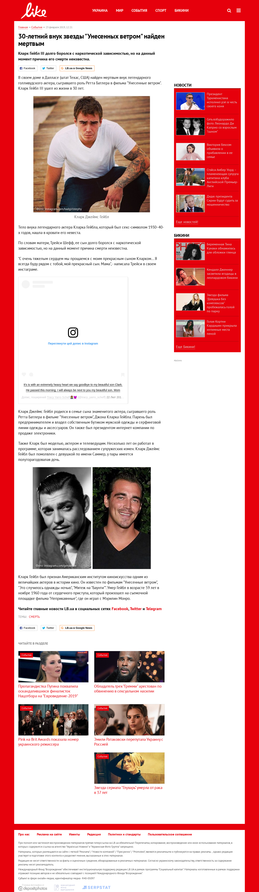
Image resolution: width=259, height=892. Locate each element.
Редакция (94, 834)
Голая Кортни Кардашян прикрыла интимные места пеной (222, 327)
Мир (119, 10)
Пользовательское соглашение (170, 834)
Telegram (154, 608)
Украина (100, 10)
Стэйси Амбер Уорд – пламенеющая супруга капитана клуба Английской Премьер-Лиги (223, 178)
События (139, 10)
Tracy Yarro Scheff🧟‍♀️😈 (62, 397)
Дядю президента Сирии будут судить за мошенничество (222, 200)
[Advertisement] (52, 780)
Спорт (160, 10)
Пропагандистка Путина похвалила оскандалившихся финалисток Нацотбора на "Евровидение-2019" (48, 691)
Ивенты (74, 834)
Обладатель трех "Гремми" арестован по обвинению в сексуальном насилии (127, 689)
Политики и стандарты (124, 834)
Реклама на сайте (49, 834)
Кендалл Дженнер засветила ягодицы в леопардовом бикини (222, 273)
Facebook (120, 608)
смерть (34, 617)
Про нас (24, 834)
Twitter (136, 608)
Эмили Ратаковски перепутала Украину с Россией (128, 742)
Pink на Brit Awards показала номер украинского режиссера (48, 742)
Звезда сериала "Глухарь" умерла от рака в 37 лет (128, 790)
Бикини (182, 10)
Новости (182, 85)
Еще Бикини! (185, 347)
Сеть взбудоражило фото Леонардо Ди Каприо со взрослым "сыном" (222, 125)
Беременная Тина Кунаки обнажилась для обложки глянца (221, 248)
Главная (23, 27)
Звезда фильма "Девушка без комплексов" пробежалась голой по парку (221, 303)
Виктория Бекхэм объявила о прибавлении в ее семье (219, 151)
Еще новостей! (187, 222)
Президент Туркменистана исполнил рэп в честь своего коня (222, 100)
